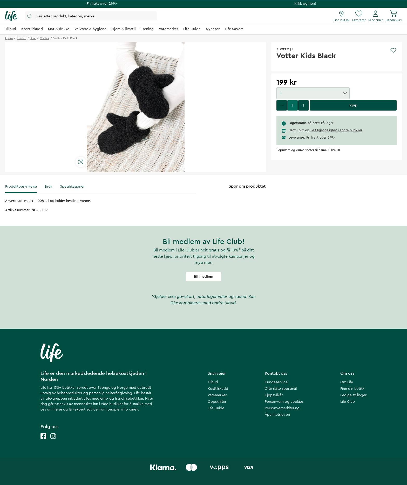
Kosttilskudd (218, 389)
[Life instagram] (53, 441)
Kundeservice (276, 382)
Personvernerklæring (282, 408)
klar (33, 38)
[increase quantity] (303, 105)
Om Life (346, 382)
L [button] (313, 93)
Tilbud (213, 382)
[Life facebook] (43, 441)
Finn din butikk (352, 389)
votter (44, 38)
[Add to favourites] (393, 50)
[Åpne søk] (91, 16)
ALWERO (282, 49)
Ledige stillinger (353, 395)
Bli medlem (203, 276)
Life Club (347, 402)
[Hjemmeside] (11, 16)
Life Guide (216, 408)
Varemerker (217, 395)
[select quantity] (292, 105)
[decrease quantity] (281, 105)
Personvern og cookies (284, 402)
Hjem (9, 38)
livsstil (21, 38)
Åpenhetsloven (277, 414)
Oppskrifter (217, 402)
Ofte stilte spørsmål (281, 389)
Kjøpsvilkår (274, 395)
